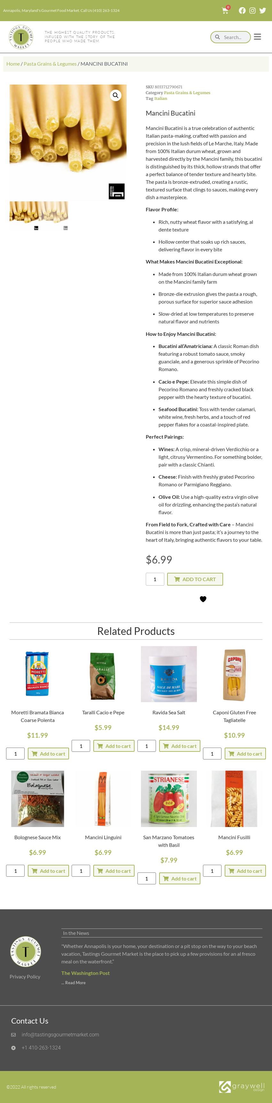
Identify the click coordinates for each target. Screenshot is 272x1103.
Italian (160, 98)
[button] (115, 95)
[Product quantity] (155, 579)
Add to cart (199, 579)
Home (13, 64)
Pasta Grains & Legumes (50, 64)
